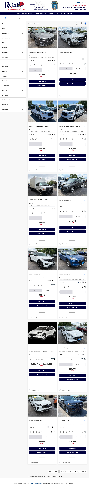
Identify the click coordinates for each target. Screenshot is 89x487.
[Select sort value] (77, 23)
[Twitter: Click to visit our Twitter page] (79, 2)
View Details (42, 81)
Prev (55, 471)
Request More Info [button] (42, 85)
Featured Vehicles (27, 13)
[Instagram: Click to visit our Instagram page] (85, 2)
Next (71, 471)
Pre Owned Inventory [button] (41, 13)
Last (76, 471)
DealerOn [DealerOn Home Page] (32, 483)
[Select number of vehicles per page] (83, 471)
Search (80, 18)
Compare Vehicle (35, 96)
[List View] (85, 23)
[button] (55, 37)
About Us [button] (70, 13)
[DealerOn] (18, 483)
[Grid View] (81, 23)
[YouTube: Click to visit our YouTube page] (81, 2)
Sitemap (36, 483)
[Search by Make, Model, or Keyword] (42, 18)
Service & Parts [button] (53, 13)
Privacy (40, 483)
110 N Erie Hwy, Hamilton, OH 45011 (74, 7)
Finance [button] (62, 13)
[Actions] (54, 52)
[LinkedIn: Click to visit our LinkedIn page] (83, 2)
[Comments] (54, 65)
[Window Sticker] (54, 139)
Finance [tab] (48, 70)
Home (18, 13)
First (51, 471)
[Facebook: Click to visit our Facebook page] (78, 2)
